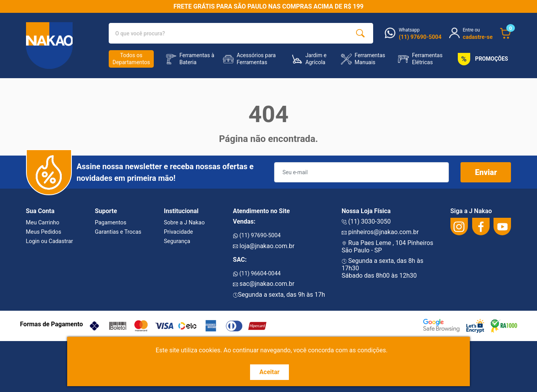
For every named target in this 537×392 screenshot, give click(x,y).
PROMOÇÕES (481, 59)
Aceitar (269, 372)
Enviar (486, 172)
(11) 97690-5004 (257, 235)
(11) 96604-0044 (257, 273)
